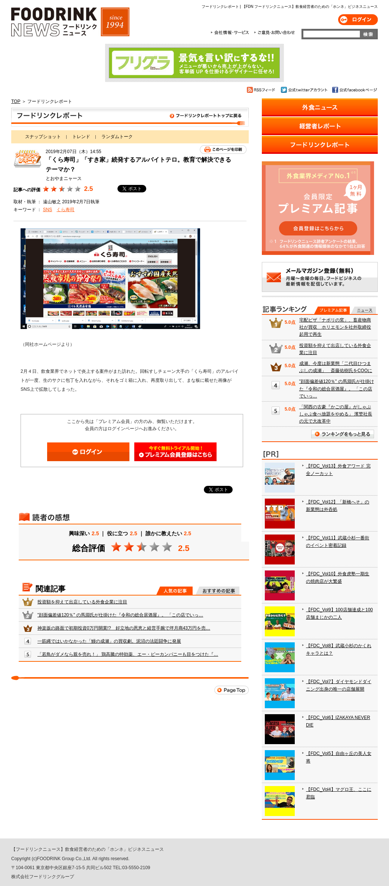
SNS (47, 209)
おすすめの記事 (217, 591)
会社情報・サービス (231, 33)
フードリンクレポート (130, 117)
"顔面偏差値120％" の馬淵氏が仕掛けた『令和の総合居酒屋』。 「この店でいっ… (120, 615)
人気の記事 (174, 591)
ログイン (358, 19)
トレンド (81, 136)
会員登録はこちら (175, 451)
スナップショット (43, 136)
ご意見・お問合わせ (274, 33)
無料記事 (363, 310)
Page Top (231, 690)
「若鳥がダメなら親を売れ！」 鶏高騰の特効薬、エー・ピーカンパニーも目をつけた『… (127, 654)
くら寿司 (65, 209)
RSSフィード (262, 90)
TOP (15, 101)
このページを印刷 (223, 149)
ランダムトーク (117, 136)
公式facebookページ (354, 90)
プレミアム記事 (332, 310)
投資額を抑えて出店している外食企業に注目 (82, 602)
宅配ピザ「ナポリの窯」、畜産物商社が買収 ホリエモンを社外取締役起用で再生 (335, 327)
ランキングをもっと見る (342, 434)
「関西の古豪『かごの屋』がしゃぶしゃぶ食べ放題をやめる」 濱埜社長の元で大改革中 (335, 414)
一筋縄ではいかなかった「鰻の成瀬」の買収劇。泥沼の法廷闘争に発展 (109, 641)
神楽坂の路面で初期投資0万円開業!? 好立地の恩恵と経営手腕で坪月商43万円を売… (123, 628)
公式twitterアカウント (304, 90)
